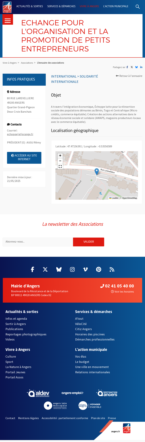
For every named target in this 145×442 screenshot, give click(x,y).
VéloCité (81, 326)
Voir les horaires (122, 293)
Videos (10, 341)
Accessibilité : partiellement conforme (65, 420)
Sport (9, 364)
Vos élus (80, 359)
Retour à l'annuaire (129, 77)
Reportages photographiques (25, 336)
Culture (10, 359)
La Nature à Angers (18, 369)
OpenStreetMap (129, 199)
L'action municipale (115, 6)
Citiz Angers (83, 331)
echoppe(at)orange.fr (20, 135)
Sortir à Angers (15, 326)
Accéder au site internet (26, 158)
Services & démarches (61, 6)
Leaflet (113, 199)
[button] (96, 172)
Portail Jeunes (15, 374)
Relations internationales (92, 374)
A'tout (79, 320)
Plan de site (98, 420)
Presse (112, 420)
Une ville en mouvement (92, 369)
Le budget (82, 364)
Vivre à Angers (89, 6)
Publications (14, 331)
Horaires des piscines (90, 336)
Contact (10, 420)
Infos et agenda (16, 320)
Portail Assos (14, 379)
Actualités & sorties (29, 6)
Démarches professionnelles (95, 341)
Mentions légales (28, 420)
